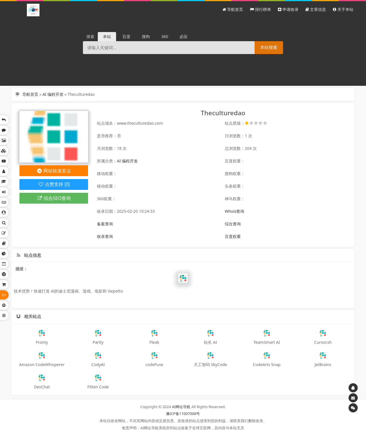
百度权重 (233, 236)
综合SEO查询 (54, 198)
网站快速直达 (54, 171)
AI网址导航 (181, 406)
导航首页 (30, 94)
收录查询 (105, 236)
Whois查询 (234, 211)
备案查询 (105, 224)
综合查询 (233, 224)
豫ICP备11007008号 (183, 413)
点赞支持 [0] (53, 184)
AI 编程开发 (52, 94)
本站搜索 (268, 47)
